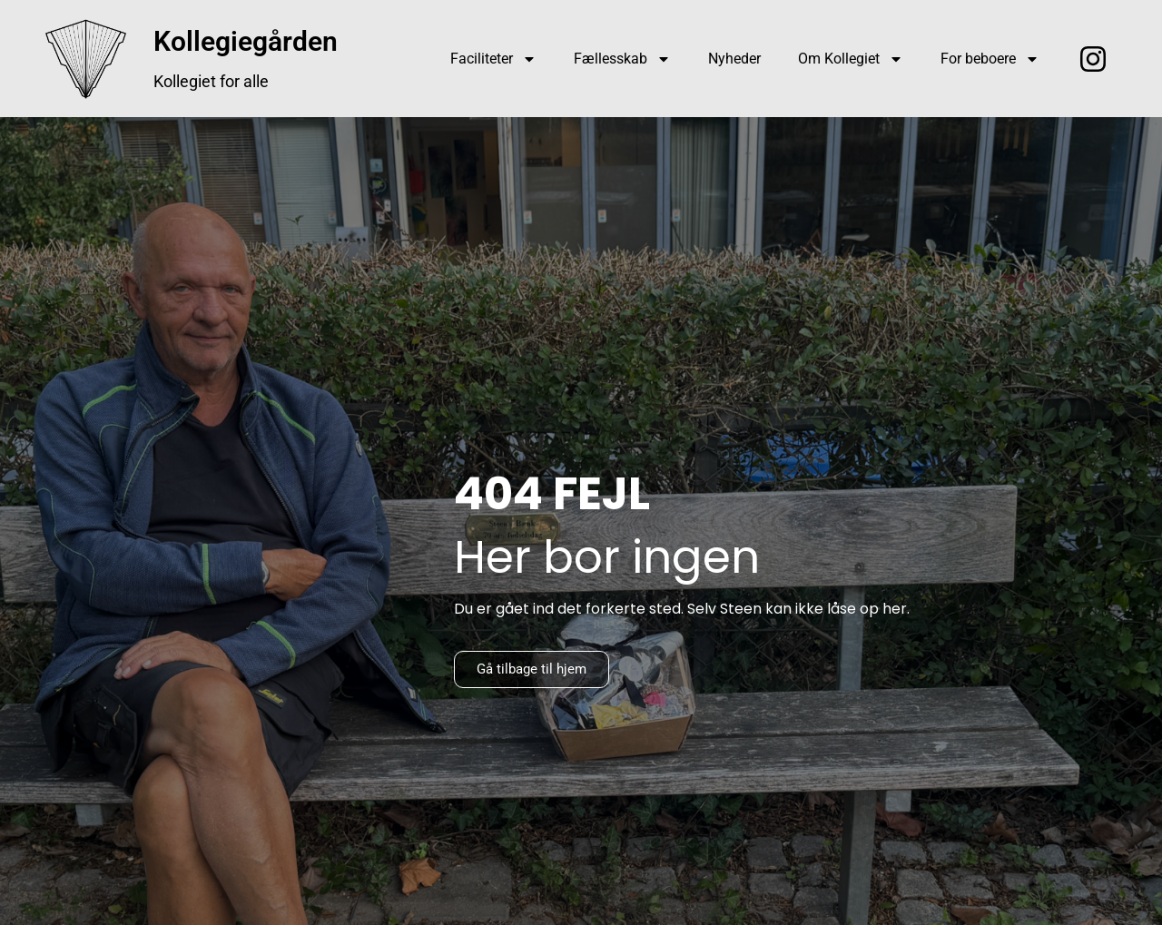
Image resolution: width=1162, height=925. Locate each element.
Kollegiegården (245, 41)
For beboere (989, 59)
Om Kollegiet (850, 59)
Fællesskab (622, 59)
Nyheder (734, 58)
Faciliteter (493, 59)
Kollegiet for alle (211, 81)
